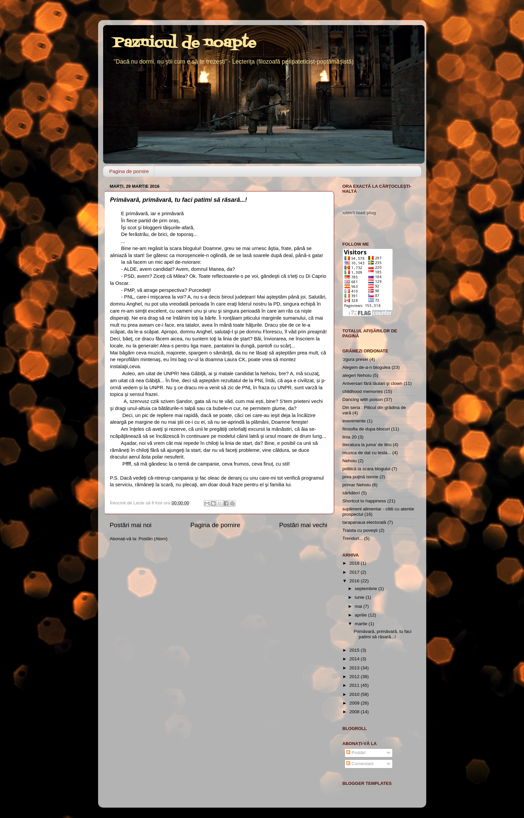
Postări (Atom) (153, 538)
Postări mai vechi (303, 524)
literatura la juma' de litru (367, 444)
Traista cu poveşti (360, 530)
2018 (355, 563)
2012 (355, 676)
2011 (355, 685)
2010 (355, 694)
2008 (355, 711)
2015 (355, 650)
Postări (356, 752)
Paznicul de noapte (184, 43)
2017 (355, 572)
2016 (355, 580)
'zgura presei (355, 359)
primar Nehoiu (357, 484)
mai (359, 606)
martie (362, 623)
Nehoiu (350, 460)
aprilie (361, 615)
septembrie (367, 588)
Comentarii (359, 763)
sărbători (351, 492)
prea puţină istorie (360, 476)
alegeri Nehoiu (357, 375)
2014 (355, 658)
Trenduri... (353, 538)
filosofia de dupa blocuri (366, 428)
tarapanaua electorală (364, 522)
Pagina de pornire (129, 171)
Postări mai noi (131, 524)
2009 (355, 703)
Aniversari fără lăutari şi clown (372, 383)
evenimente (354, 420)
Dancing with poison (363, 399)
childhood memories (363, 391)
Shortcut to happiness (364, 500)
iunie (360, 597)
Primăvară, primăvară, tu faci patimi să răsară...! (178, 199)
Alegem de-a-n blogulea (366, 367)
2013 (355, 667)
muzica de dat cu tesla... (367, 452)
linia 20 (350, 436)
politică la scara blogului (366, 468)
